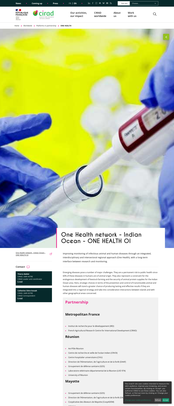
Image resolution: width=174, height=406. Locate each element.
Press (55, 3)
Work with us (132, 14)
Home (16, 26)
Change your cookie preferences (138, 400)
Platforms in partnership (46, 26)
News (18, 3)
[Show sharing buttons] (166, 37)
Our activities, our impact (78, 14)
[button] (154, 14)
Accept (165, 400)
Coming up (37, 3)
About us (117, 14)
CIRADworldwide (100, 14)
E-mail (20, 281)
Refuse (158, 400)
